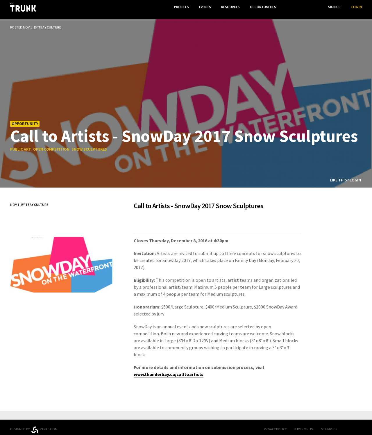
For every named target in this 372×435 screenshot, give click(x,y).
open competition (51, 145)
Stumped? (329, 424)
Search (311, 7)
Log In (356, 7)
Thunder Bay (137, 424)
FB (347, 425)
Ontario (94, 423)
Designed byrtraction (33, 425)
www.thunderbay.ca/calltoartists (168, 370)
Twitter (359, 425)
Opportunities (262, 7)
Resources (229, 7)
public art (20, 145)
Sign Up (334, 7)
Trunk (186, 425)
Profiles (179, 7)
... (287, 7)
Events (203, 7)
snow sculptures (89, 145)
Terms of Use (303, 424)
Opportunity (25, 119)
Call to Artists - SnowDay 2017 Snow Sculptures (184, 131)
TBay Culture (49, 23)
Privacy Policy (275, 424)
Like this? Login (345, 175)
